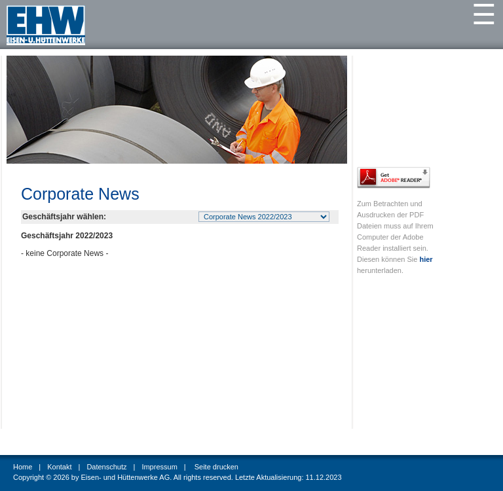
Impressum (159, 467)
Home (22, 467)
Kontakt (59, 467)
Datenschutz (106, 467)
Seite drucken (216, 467)
